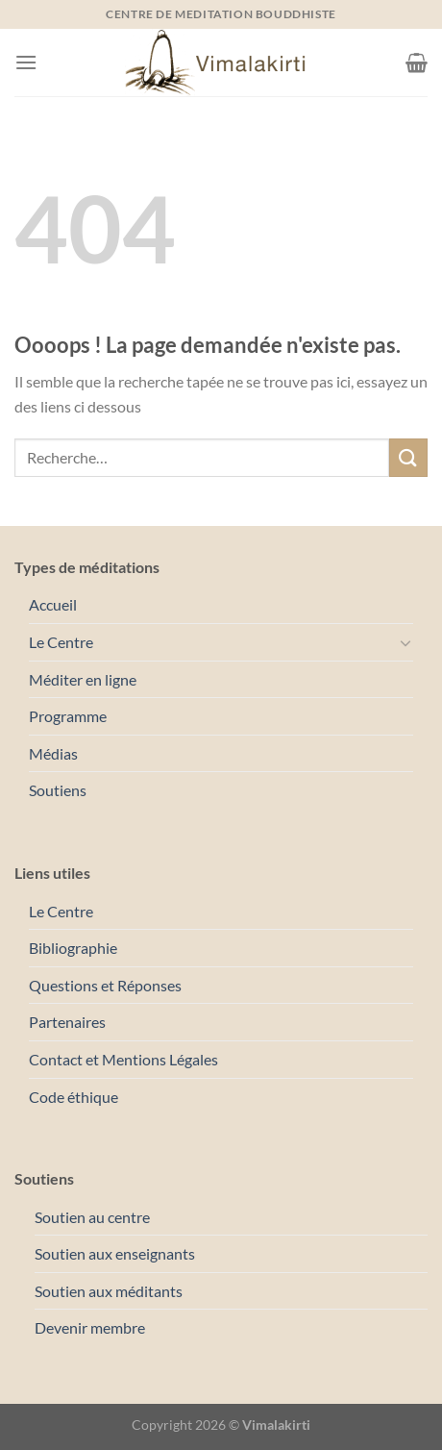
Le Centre (61, 642)
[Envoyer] (408, 457)
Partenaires (67, 1021)
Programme (68, 716)
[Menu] (25, 62)
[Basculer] (405, 642)
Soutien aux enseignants (115, 1253)
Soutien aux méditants (109, 1291)
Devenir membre (90, 1327)
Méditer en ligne (82, 679)
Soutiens (57, 790)
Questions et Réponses (105, 985)
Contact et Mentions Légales (123, 1059)
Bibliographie (73, 947)
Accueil (53, 604)
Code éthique (73, 1097)
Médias (53, 753)
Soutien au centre (92, 1217)
